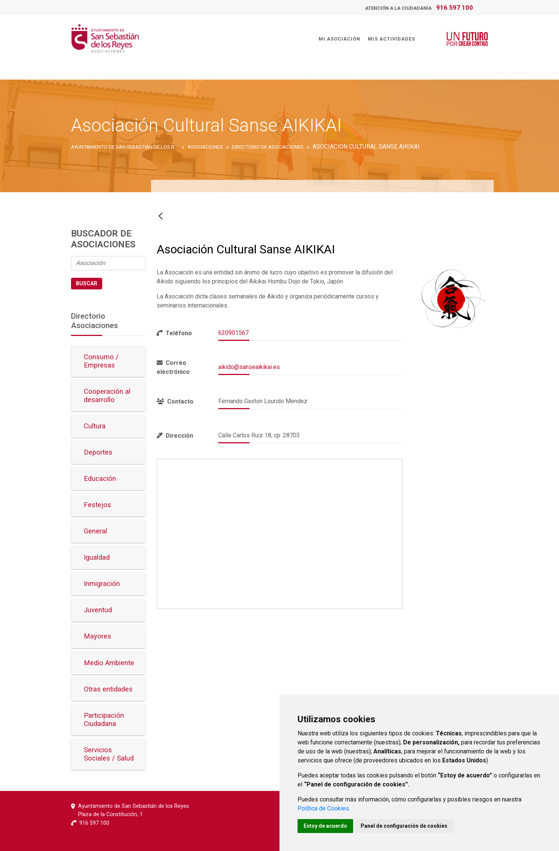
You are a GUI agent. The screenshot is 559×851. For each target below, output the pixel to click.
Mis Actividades (389, 38)
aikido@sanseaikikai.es (249, 367)
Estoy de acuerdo (325, 826)
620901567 (233, 332)
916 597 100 (454, 7)
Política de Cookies (323, 808)
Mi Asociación (337, 38)
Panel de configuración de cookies (404, 826)
